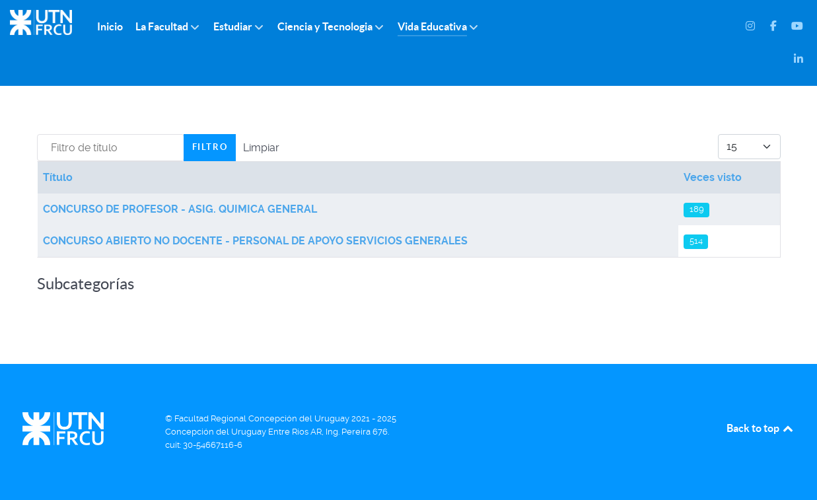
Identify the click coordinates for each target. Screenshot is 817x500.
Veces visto (713, 177)
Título (58, 177)
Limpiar (261, 147)
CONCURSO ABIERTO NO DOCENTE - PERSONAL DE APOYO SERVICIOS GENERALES (255, 240)
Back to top (761, 428)
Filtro (210, 147)
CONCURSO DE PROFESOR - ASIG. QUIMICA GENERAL (180, 209)
